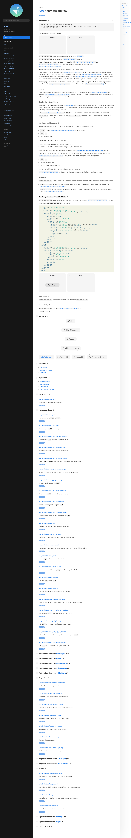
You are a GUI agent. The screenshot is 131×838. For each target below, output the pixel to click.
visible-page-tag (8, 126)
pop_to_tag (6, 81)
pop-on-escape (7, 118)
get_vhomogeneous (9, 68)
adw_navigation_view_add (47, 415)
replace (5, 91)
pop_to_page (7, 78)
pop (5, 76)
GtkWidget (43, 368)
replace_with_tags (8, 94)
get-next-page (7, 132)
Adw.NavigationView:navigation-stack (51, 704)
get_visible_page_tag (9, 73)
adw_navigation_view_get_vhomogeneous (52, 491)
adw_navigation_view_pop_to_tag (49, 545)
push (5, 83)
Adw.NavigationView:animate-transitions (52, 683)
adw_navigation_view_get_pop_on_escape (52, 469)
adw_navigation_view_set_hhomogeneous (52, 621)
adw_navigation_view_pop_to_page (50, 534)
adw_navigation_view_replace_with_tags (52, 599)
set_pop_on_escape (9, 101)
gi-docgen (6, 145)
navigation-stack (8, 115)
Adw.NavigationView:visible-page (49, 737)
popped (6, 135)
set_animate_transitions (10, 96)
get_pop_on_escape (9, 63)
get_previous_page (8, 66)
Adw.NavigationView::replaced (48, 806)
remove (6, 89)
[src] (112, 20)
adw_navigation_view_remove (48, 577)
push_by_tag (7, 86)
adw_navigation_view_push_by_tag (50, 567)
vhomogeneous (8, 120)
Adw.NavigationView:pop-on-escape (50, 715)
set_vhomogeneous (9, 104)
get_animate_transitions (10, 56)
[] (37, 20)
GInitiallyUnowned (46, 370)
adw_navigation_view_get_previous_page (52, 480)
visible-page (7, 123)
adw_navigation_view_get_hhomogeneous (52, 447)
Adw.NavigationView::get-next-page (50, 773)
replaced (6, 140)
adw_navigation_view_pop (47, 523)
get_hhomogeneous (9, 58)
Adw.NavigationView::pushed (48, 795)
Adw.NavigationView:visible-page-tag (51, 748)
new (5, 44)
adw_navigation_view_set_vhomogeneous (52, 643)
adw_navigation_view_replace (48, 588)
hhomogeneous (8, 113)
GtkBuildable (44, 387)
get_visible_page (8, 71)
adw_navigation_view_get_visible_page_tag (52, 512)
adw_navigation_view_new (47, 399)
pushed (5, 137)
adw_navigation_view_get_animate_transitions (54, 436)
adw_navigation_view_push (47, 556)
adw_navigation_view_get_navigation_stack (53, 458)
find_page (6, 53)
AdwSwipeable (45, 382)
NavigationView (8, 37)
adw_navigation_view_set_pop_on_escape (52, 632)
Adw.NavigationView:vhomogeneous (50, 726)
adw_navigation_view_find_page (49, 426)
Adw (6, 26)
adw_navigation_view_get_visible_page (51, 502)
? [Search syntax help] (28, 20)
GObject (43, 373)
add (5, 50)
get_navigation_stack (9, 61)
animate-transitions (9, 110)
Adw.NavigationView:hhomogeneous (50, 693)
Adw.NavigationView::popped (48, 784)
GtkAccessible (44, 384)
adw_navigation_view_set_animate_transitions (53, 610)
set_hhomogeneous (9, 99)
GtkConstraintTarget (47, 389)
